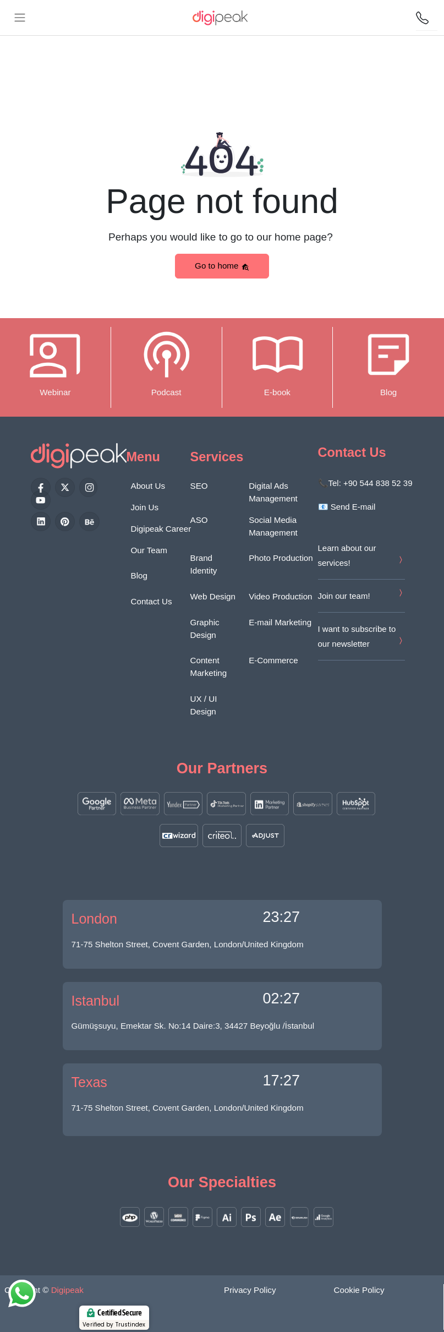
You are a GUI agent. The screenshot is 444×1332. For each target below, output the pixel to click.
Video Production (280, 596)
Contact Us (151, 601)
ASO (199, 520)
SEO (199, 485)
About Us (148, 485)
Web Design (212, 596)
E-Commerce (273, 660)
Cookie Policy (359, 1290)
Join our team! (344, 596)
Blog (139, 575)
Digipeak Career (161, 528)
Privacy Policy (250, 1290)
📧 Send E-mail (347, 506)
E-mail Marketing (280, 622)
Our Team (149, 550)
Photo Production (281, 558)
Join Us (145, 507)
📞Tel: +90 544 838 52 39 (365, 483)
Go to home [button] (222, 266)
